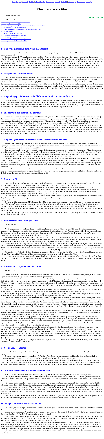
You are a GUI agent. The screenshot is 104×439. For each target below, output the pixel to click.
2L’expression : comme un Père (11, 24)
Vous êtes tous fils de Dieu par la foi (19, 220)
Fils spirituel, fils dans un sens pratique (21, 113)
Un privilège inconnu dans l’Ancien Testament (24, 49)
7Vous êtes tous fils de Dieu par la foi (12, 33)
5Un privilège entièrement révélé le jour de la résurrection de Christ (21, 29)
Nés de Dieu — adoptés (13, 348)
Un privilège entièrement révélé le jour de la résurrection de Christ (34, 139)
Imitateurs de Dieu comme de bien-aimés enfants (25, 370)
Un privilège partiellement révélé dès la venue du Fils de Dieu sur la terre (37, 96)
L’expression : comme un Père (17, 73)
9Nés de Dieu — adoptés (9, 37)
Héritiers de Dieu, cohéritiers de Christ (21, 266)
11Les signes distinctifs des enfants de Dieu (14, 41)
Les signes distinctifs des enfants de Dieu (21, 403)
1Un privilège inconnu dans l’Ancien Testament (15, 22)
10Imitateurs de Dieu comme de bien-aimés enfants (16, 39)
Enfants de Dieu (10, 179)
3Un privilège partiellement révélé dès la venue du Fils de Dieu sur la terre (23, 25)
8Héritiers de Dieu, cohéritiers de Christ (13, 35)
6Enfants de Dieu (7, 31)
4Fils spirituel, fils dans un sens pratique (13, 27)
